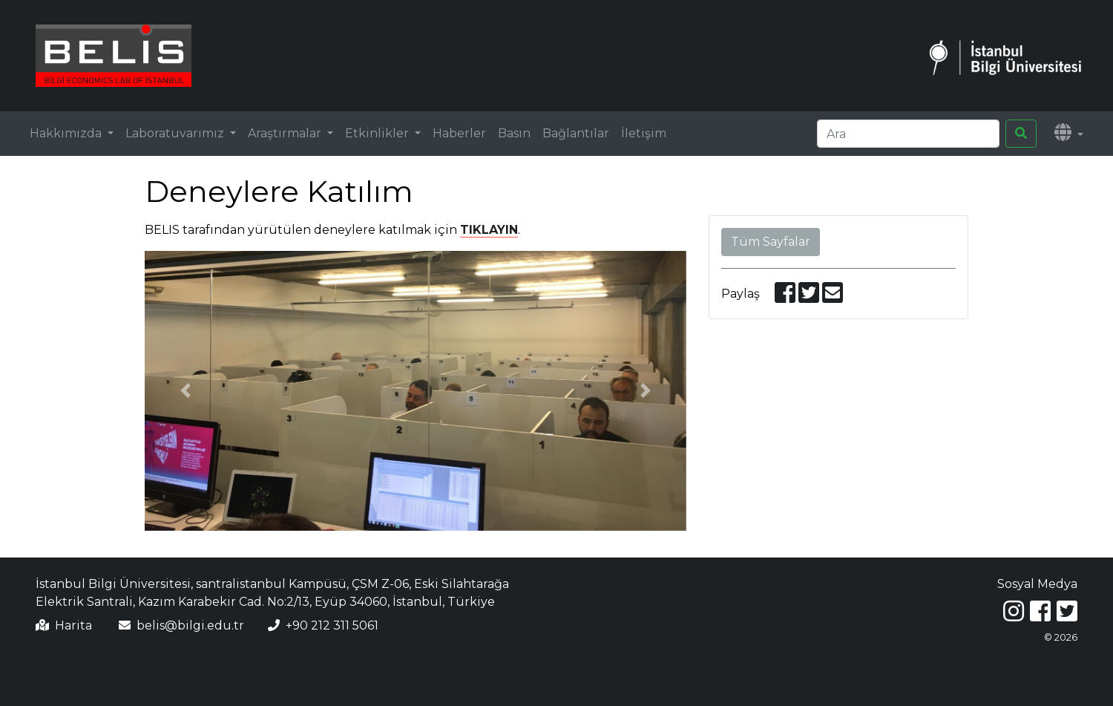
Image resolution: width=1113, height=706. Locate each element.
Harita (73, 625)
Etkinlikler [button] (378, 133)
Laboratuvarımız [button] (176, 133)
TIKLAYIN (489, 230)
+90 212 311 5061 (332, 625)
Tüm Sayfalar (770, 242)
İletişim (643, 133)
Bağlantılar (575, 133)
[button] (1068, 133)
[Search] (908, 134)
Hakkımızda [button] (67, 133)
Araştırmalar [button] (286, 133)
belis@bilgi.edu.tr (190, 625)
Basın (514, 133)
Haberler (459, 133)
